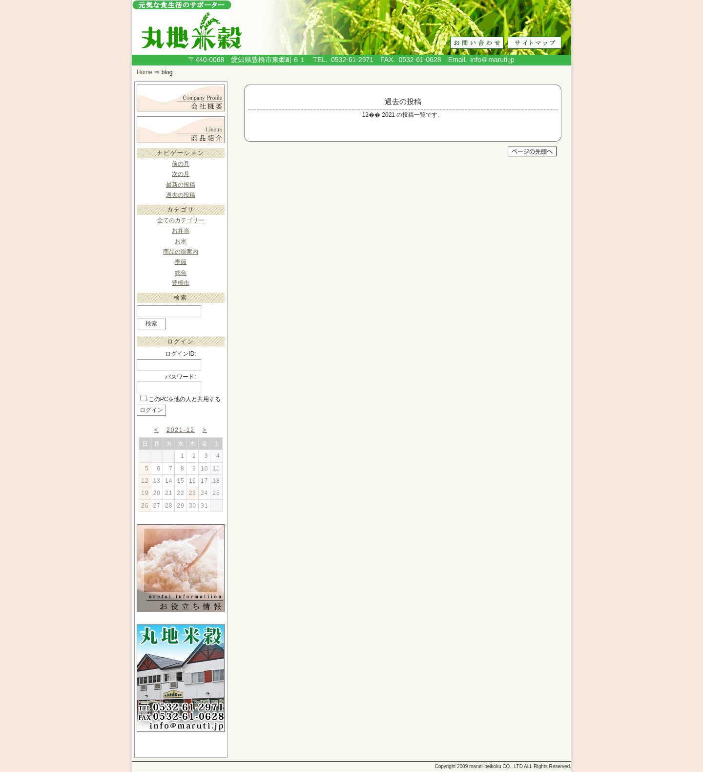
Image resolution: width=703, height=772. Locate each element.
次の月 (180, 174)
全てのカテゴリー (180, 220)
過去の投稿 (180, 195)
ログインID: (180, 353)
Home (144, 72)
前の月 (180, 163)
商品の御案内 (180, 251)
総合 (180, 272)
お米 (180, 241)
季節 (180, 261)
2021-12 (180, 430)
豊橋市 (180, 282)
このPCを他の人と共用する (184, 399)
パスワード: (180, 376)
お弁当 (180, 230)
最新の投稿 (180, 184)
